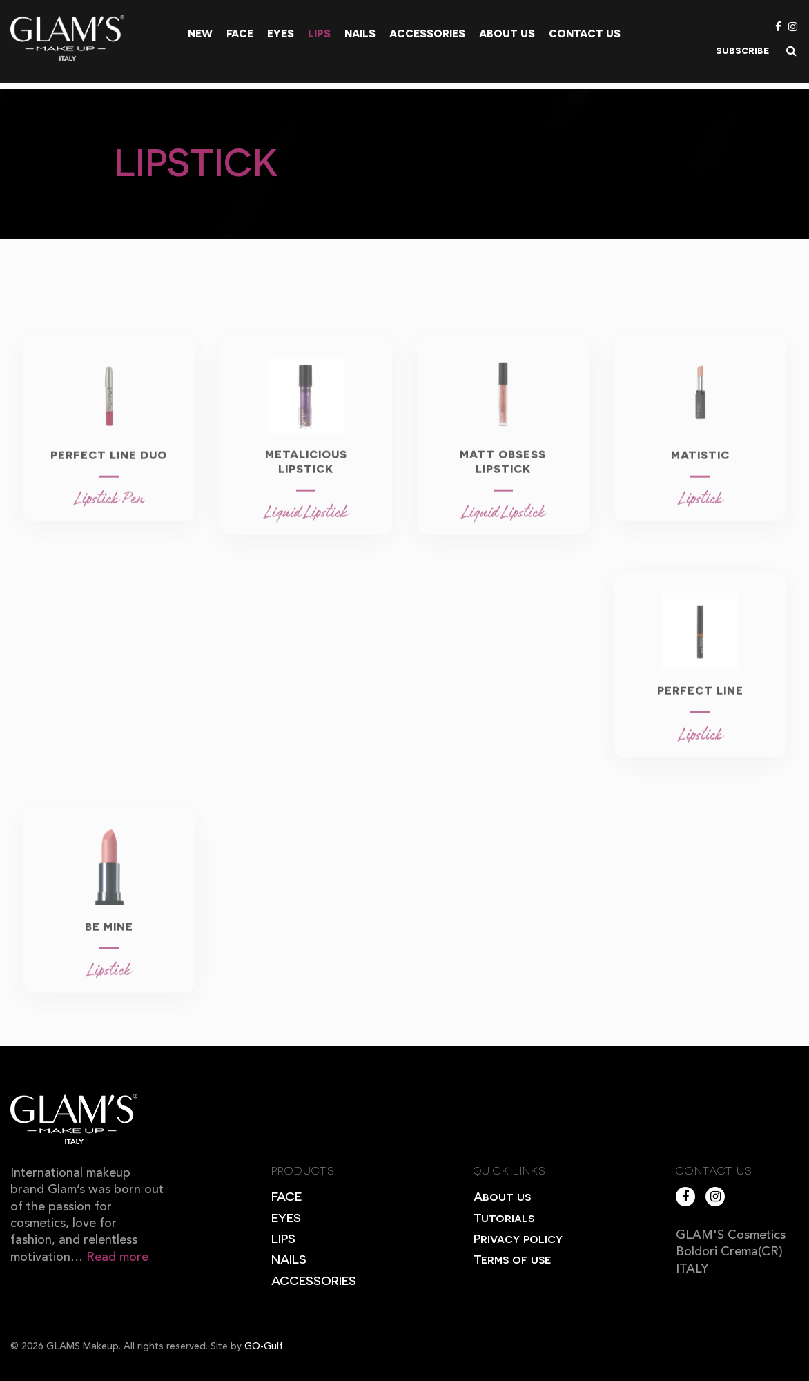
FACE (286, 1195)
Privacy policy (518, 1237)
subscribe (742, 50)
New (200, 33)
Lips (319, 33)
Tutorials (504, 1217)
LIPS (283, 1237)
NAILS (288, 1258)
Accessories (427, 33)
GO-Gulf (263, 1346)
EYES (286, 1217)
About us (507, 33)
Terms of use (512, 1258)
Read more (117, 1257)
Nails (360, 33)
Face (239, 33)
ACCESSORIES (313, 1280)
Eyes (280, 33)
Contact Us (585, 33)
